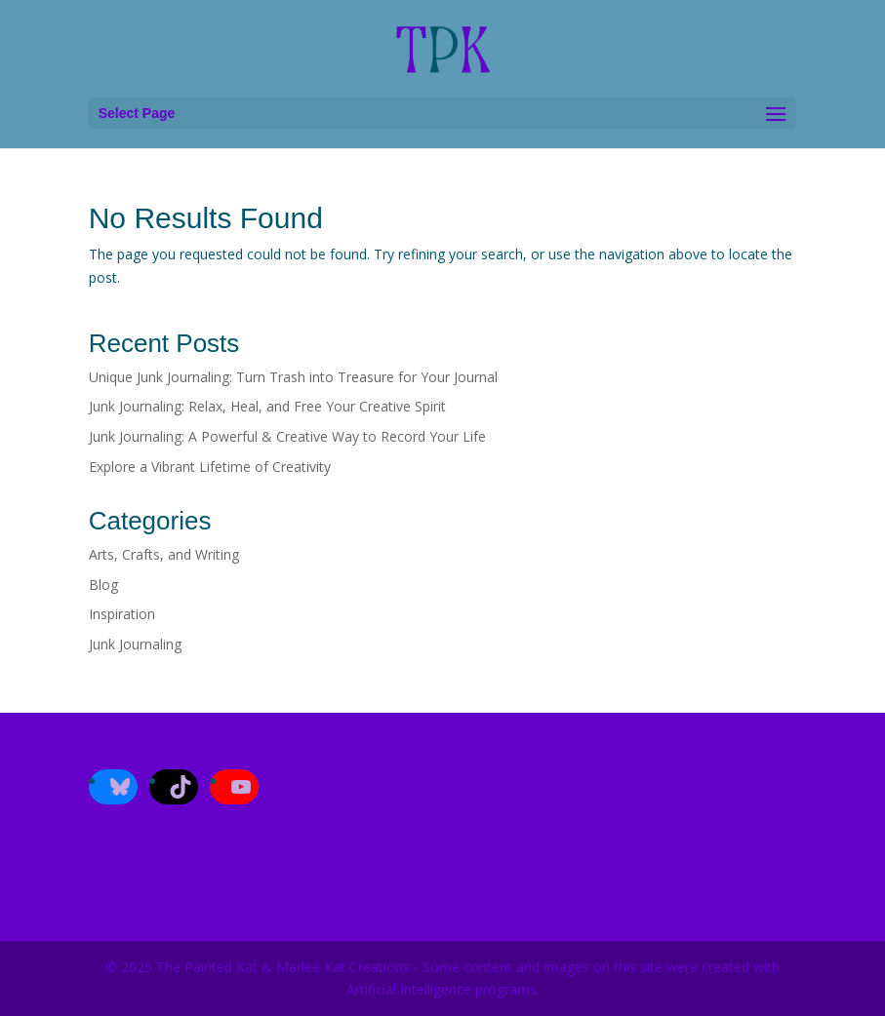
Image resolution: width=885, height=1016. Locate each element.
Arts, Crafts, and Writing (164, 554)
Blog (103, 584)
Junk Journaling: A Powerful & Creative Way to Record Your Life (287, 436)
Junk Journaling (135, 644)
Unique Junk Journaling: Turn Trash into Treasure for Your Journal (295, 377)
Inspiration (122, 614)
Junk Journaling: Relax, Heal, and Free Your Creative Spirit (267, 406)
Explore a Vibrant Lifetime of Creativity (210, 466)
